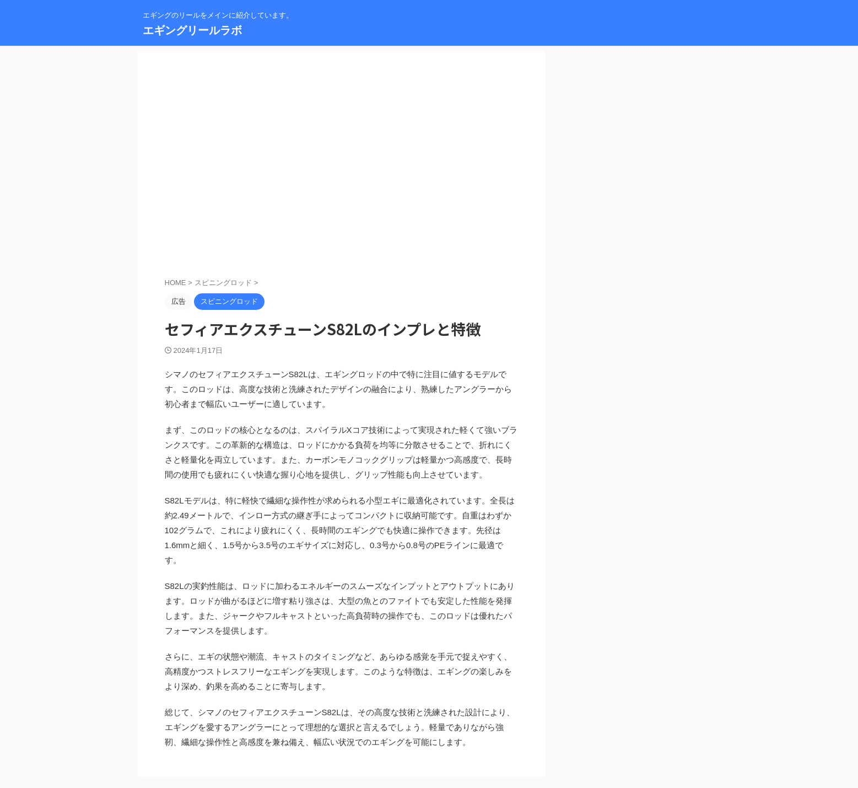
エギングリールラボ (192, 30)
